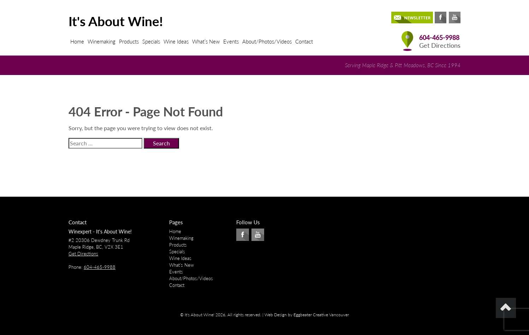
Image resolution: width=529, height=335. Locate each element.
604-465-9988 (439, 37)
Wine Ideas (176, 41)
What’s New (206, 41)
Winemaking (101, 41)
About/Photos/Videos (267, 41)
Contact (304, 41)
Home (77, 41)
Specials (151, 41)
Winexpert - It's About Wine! (100, 232)
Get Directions (439, 45)
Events (231, 41)
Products (129, 41)
